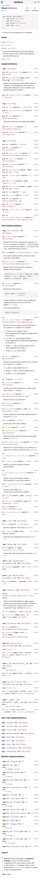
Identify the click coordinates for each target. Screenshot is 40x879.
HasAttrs (11, 590)
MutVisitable (8, 646)
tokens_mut (9, 632)
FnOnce (9, 617)
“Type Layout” (19, 867)
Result (21, 550)
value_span (13, 164)
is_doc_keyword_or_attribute (14, 473)
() (15, 649)
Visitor (17, 682)
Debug (9, 544)
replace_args (14, 78)
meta (10, 116)
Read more (14, 417)
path (10, 198)
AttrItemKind (17, 80)
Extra (9, 649)
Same (12, 820)
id (10, 144)
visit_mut (9, 652)
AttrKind (19, 19)
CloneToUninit (16, 787)
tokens (8, 627)
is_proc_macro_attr (17, 210)
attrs (7, 611)
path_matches (14, 170)
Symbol (11, 150)
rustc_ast (4, 5)
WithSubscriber (17, 846)
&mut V (5, 655)
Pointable (14, 817)
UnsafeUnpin (12, 748)
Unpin (8, 744)
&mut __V (6, 675)
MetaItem (12, 118)
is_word (12, 195)
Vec (3, 134)
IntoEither (15, 810)
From (12, 795)
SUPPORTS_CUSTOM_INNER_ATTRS (14, 596)
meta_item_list (15, 153)
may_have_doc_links (17, 110)
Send (8, 737)
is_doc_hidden (11, 461)
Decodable (6, 563)
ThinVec (12, 155)
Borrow (13, 772)
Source (3, 10)
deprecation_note (12, 430)
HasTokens (11, 623)
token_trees (14, 132)
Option (5, 118)
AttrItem (7, 74)
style (11, 107)
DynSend (9, 723)
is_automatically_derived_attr (15, 456)
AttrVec (21, 617)
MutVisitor (15, 643)
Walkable (6, 702)
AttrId (16, 21)
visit (7, 691)
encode (8, 581)
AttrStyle (20, 23)
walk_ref (8, 710)
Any (11, 765)
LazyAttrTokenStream (18, 629)
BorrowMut (14, 780)
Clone (9, 521)
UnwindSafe (11, 751)
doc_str (12, 204)
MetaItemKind (14, 129)
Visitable (6, 684)
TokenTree (10, 134)
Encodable (6, 578)
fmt (6, 548)
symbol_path (10, 394)
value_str (13, 159)
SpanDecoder (17, 561)
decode (8, 567)
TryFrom (16, 831)
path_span (9, 403)
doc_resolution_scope (14, 442)
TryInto (16, 839)
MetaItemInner (22, 155)
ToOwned (13, 824)
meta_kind (13, 127)
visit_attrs (10, 615)
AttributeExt (13, 230)
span (10, 192)
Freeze (9, 730)
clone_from (9, 531)
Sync (8, 741)
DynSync (9, 726)
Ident (11, 433)
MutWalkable (17, 663)
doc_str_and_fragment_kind (13, 217)
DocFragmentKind (24, 220)
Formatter (6, 550)
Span (17, 25)
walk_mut (8, 673)
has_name (12, 181)
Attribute (18, 2)
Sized (17, 769)
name (10, 148)
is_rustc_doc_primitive (15, 484)
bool (7, 113)
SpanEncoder (17, 575)
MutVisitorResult (18, 813)
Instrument (15, 798)
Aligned (13, 761)
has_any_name (14, 186)
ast (9, 5)
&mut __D (25, 567)
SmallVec (6, 201)
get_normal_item (16, 72)
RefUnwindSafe (13, 733)
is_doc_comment (15, 175)
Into (15, 802)
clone (7, 524)
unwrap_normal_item (17, 95)
